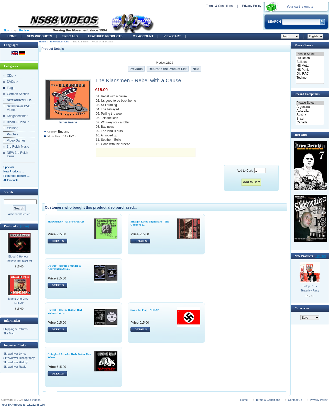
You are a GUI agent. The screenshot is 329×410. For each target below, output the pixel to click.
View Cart (172, 36)
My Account (143, 36)
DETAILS (58, 240)
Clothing (12, 128)
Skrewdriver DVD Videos (18, 108)
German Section (18, 94)
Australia (309, 111)
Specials (70, 36)
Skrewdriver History (15, 362)
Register (24, 30)
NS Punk (309, 70)
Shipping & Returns (15, 329)
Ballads (309, 62)
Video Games (16, 140)
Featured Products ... (16, 175)
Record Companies (307, 94)
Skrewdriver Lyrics (14, 353)
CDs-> (11, 75)
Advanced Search (19, 214)
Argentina (309, 107)
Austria (309, 114)
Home (12, 36)
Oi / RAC (309, 74)
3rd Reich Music (18, 146)
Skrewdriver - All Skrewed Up (66, 221)
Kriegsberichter (17, 116)
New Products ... (13, 171)
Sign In (7, 30)
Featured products (105, 36)
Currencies (301, 308)
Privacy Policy (251, 6)
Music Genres (303, 45)
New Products (39, 36)
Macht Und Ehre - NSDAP (19, 300)
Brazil (309, 119)
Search (8, 192)
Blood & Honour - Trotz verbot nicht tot (19, 258)
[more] (23, 226)
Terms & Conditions (219, 6)
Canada (309, 122)
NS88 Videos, (33, 399)
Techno (309, 78)
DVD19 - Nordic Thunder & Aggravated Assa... (64, 267)
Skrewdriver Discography (19, 357)
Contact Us (295, 399)
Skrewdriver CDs (59, 41)
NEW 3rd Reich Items (17, 154)
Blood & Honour (18, 122)
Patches (12, 134)
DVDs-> (12, 82)
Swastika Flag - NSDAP (144, 309)
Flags (10, 88)
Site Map (8, 333)
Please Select (309, 54)
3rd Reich (309, 58)
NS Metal (309, 66)
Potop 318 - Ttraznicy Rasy (310, 288)
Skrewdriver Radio (14, 366)
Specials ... (10, 167)
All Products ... (12, 180)
